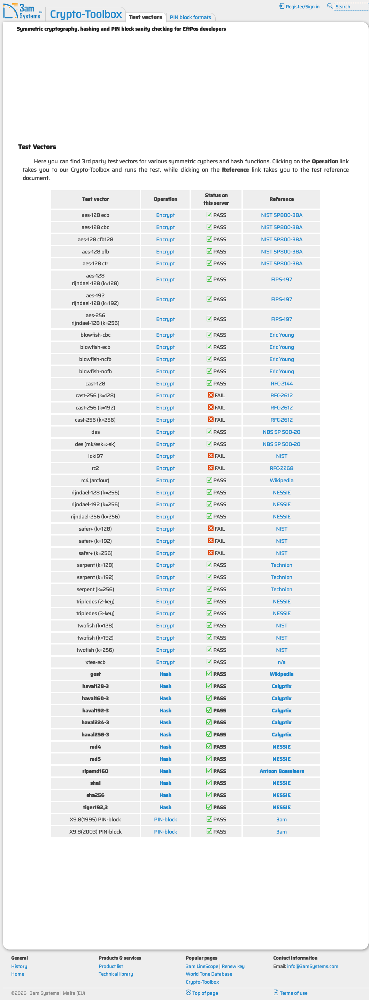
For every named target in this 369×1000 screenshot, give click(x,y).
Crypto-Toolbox (86, 14)
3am (281, 819)
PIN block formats (190, 17)
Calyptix (281, 686)
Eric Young (281, 335)
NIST (281, 456)
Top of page (202, 993)
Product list (111, 966)
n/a (281, 662)
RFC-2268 (281, 468)
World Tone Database (209, 974)
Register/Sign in (299, 6)
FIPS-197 (281, 279)
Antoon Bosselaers (282, 771)
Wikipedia (281, 480)
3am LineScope (202, 966)
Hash (165, 674)
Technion (281, 565)
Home (17, 974)
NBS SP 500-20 (281, 432)
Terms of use (290, 993)
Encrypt (165, 215)
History (19, 966)
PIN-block (165, 819)
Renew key (233, 966)
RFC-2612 (281, 395)
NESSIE (282, 493)
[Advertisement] (185, 84)
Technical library (116, 974)
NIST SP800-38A (281, 215)
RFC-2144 (282, 384)
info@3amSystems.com (312, 966)
